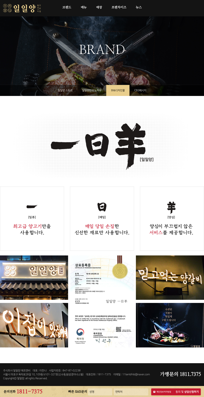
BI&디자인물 (118, 90)
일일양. (21, 378)
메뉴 (84, 7)
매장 (99, 7)
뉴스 (139, 7)
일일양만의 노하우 (92, 90)
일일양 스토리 (65, 90)
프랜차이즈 (118, 7)
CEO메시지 (140, 90)
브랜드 (66, 7)
